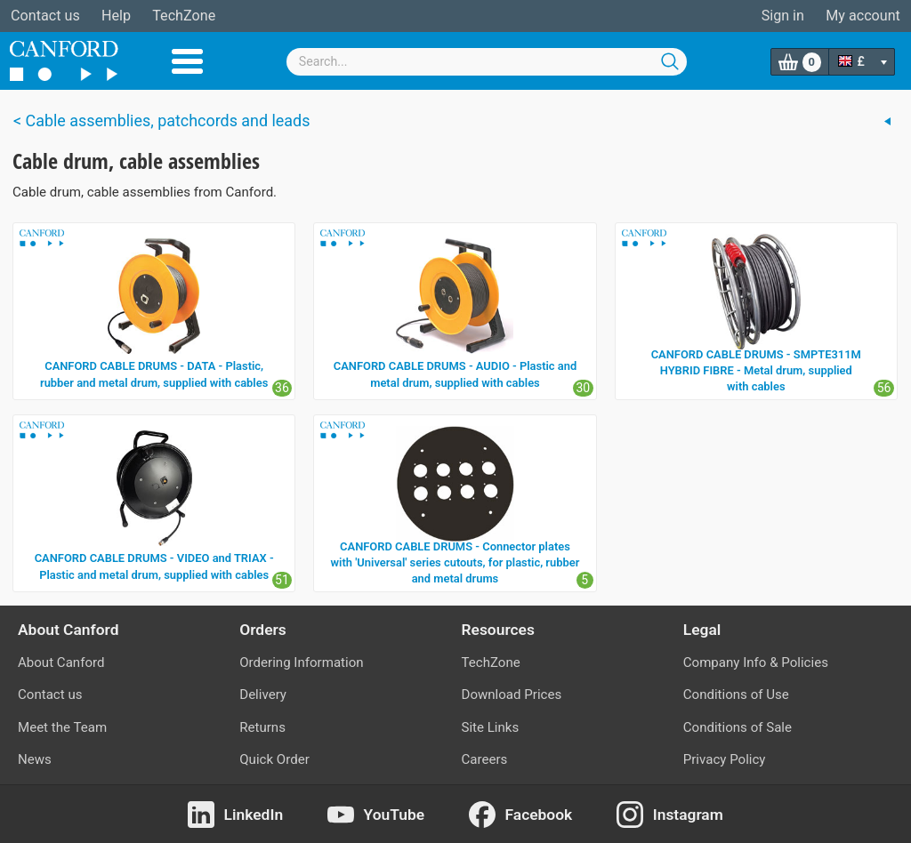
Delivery (262, 694)
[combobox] (486, 62)
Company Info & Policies (755, 662)
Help (116, 15)
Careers (485, 759)
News (35, 759)
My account (863, 15)
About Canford (61, 662)
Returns (262, 727)
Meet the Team (62, 727)
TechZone (183, 15)
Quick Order (274, 759)
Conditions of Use (736, 694)
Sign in (783, 15)
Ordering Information (301, 662)
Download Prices (512, 694)
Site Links (491, 727)
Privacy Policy (724, 759)
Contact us (45, 15)
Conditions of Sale (737, 727)
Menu (187, 61)
